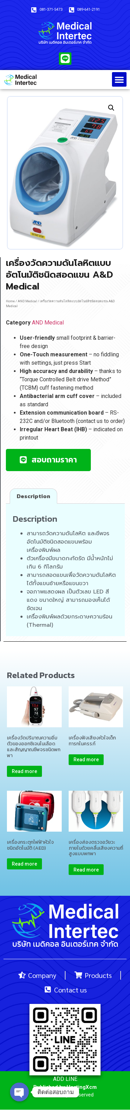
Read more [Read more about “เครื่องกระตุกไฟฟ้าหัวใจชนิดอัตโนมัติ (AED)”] (24, 864)
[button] (119, 79)
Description (33, 496)
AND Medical (27, 301)
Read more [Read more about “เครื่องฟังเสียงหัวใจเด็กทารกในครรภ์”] (86, 759)
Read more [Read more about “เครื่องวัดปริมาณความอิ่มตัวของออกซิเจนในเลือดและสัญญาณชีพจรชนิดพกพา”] (24, 771)
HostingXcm (82, 1087)
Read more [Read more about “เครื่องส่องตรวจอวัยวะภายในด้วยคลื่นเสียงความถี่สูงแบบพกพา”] (86, 870)
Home (10, 301)
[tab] (33, 496)
